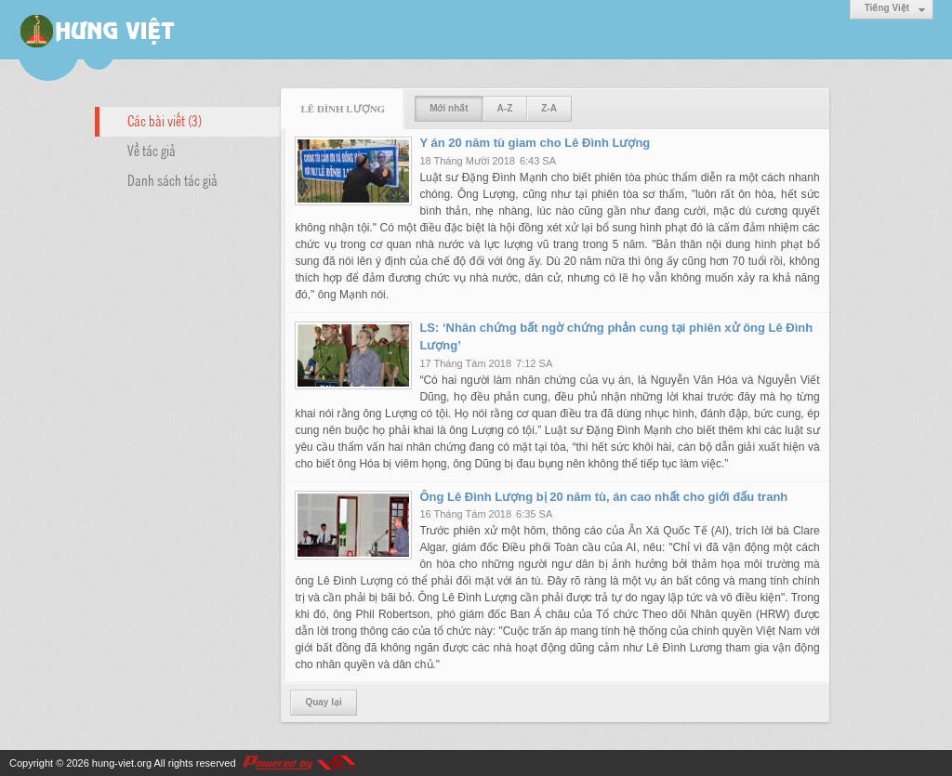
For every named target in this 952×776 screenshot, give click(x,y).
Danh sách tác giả (172, 179)
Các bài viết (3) (164, 120)
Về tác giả (151, 149)
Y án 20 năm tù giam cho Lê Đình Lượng (534, 143)
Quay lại (323, 702)
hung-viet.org (122, 763)
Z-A (549, 108)
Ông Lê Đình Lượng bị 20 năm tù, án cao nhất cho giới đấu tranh (603, 497)
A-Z (505, 108)
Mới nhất (449, 108)
